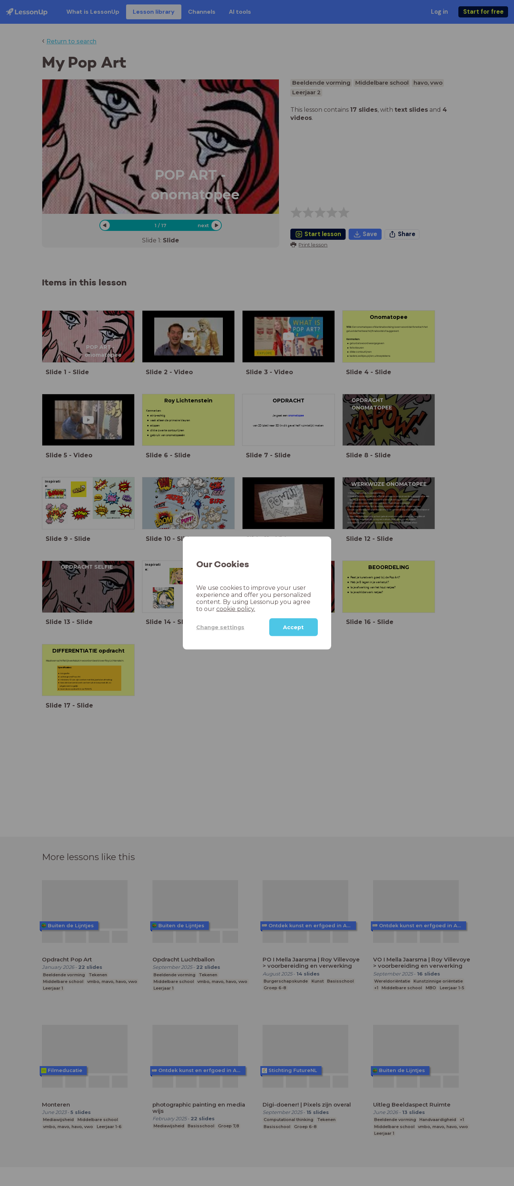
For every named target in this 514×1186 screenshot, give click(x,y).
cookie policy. (235, 608)
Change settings (220, 627)
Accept (293, 627)
